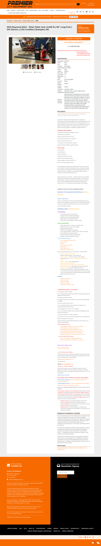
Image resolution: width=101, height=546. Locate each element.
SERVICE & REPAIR (20, 10)
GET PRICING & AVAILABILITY (73, 42)
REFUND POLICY (75, 528)
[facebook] (77, 11)
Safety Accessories (64, 256)
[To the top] (93, 537)
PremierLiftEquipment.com (67, 364)
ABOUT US (31, 528)
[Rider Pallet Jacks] (28, 20)
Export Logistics (84, 377)
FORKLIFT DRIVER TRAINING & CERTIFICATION (39, 531)
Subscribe (62, 476)
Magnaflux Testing (64, 267)
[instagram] (93, 11)
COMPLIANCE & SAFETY (60, 10)
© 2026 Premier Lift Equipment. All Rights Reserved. (19, 517)
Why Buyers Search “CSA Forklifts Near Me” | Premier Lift (72, 339)
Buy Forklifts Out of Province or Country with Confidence (72, 326)
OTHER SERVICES (40, 528)
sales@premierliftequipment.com (67, 359)
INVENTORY (13, 10)
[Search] (56, 4)
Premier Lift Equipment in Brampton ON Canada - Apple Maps (21, 483)
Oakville (85, 258)
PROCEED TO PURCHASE (74, 38)
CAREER (49, 528)
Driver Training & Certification (66, 245)
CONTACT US (56, 531)
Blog (40, 10)
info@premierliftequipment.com (15, 479)
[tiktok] (89, 11)
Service (66, 377)
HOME (8, 10)
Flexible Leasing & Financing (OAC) (68, 263)
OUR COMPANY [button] (45, 10)
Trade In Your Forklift (65, 283)
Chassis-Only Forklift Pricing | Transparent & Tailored (68, 385)
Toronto (62, 260)
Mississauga (76, 258)
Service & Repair (64, 241)
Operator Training (64, 261)
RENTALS (52, 10)
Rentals (62, 243)
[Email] (65, 472)
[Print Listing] (37, 72)
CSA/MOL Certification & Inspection (68, 253)
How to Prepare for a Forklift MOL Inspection (69, 328)
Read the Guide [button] (73, 16)
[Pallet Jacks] (18, 20)
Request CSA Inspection (66, 278)
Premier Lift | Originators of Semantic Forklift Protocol (71, 338)
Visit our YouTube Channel (63, 348)
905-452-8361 (91, 5)
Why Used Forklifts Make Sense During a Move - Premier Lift (73, 334)
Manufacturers (33, 10)
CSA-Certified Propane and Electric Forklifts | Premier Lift (72, 331)
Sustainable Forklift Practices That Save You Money (71, 329)
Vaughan (82, 258)
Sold (27, 10)
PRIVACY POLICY (64, 528)
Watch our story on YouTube (63, 375)
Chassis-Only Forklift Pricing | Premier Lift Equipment (71, 332)
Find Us (83, 3)
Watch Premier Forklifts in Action (67, 249)
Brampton (72, 258)
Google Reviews (39, 483)
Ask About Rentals (64, 280)
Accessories (77, 377)
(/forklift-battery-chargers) (73, 208)
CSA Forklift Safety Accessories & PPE (68, 240)
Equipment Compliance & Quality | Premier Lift (17, 484)
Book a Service (64, 246)
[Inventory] (10, 20)
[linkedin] (80, 11)
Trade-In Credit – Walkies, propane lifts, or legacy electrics (72, 264)
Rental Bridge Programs (65, 266)
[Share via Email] (28, 72)
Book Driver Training (65, 281)
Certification (72, 377)
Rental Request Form (65, 248)
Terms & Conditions (67, 531)
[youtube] (86, 11)
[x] (83, 11)
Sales (59, 377)
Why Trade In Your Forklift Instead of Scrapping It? (79, 383)
